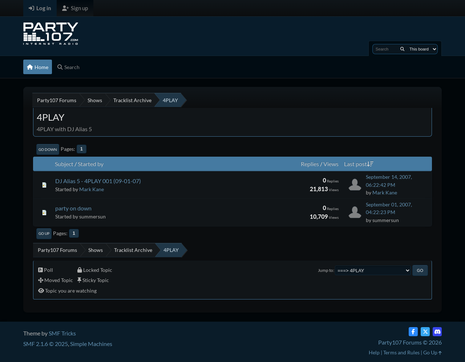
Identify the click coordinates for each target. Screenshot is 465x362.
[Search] (402, 49)
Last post (358, 163)
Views (331, 163)
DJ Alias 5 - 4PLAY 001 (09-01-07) (98, 180)
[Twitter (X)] (425, 331)
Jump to (325, 270)
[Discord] (437, 331)
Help (374, 352)
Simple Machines (91, 343)
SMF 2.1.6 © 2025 (45, 343)
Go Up (44, 233)
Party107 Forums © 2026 (410, 342)
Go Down (48, 149)
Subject (64, 163)
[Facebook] (413, 331)
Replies (310, 163)
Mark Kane (91, 189)
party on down (73, 208)
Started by (91, 163)
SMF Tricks (62, 333)
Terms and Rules (401, 352)
